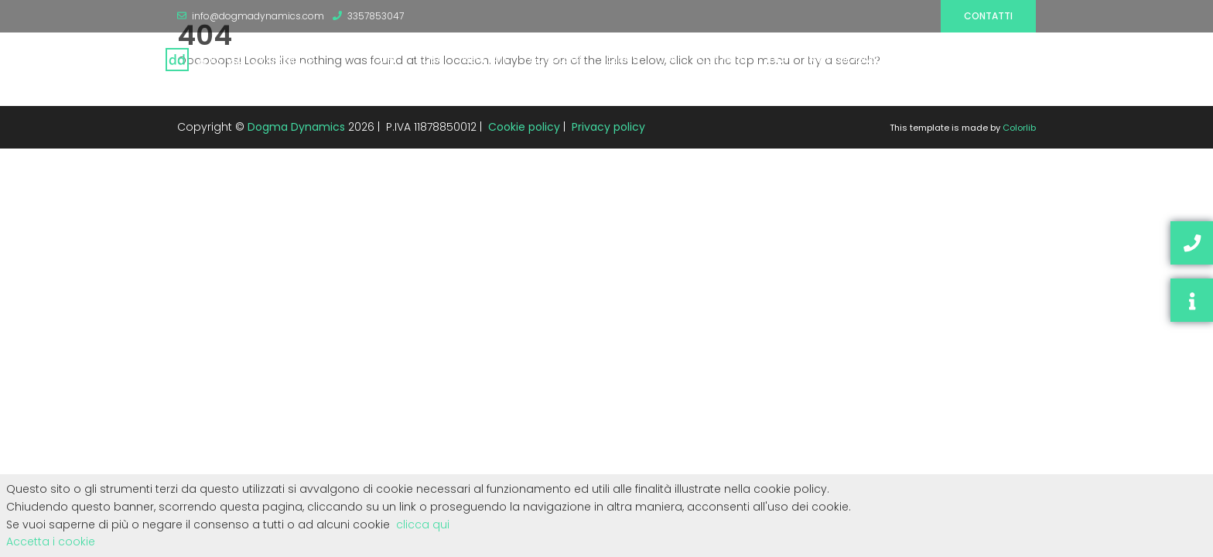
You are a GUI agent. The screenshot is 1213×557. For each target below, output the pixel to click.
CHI (387, 59)
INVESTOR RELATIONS (854, 59)
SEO (1032, 59)
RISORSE (939, 59)
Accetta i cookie (50, 541)
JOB (668, 59)
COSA (428, 59)
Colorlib (1019, 127)
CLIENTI (622, 59)
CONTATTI (722, 59)
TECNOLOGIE (556, 59)
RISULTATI (485, 59)
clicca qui (422, 524)
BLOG (990, 59)
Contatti (988, 15)
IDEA (777, 59)
